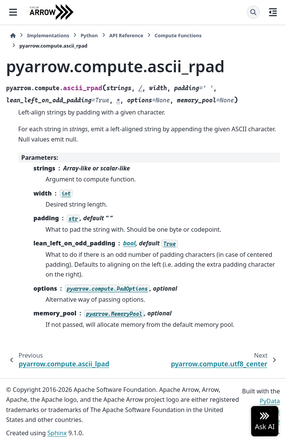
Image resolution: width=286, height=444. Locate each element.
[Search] (253, 12)
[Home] (13, 36)
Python (89, 35)
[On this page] (273, 12)
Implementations (48, 35)
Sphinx (57, 433)
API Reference (126, 35)
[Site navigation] (13, 12)
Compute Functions (178, 35)
